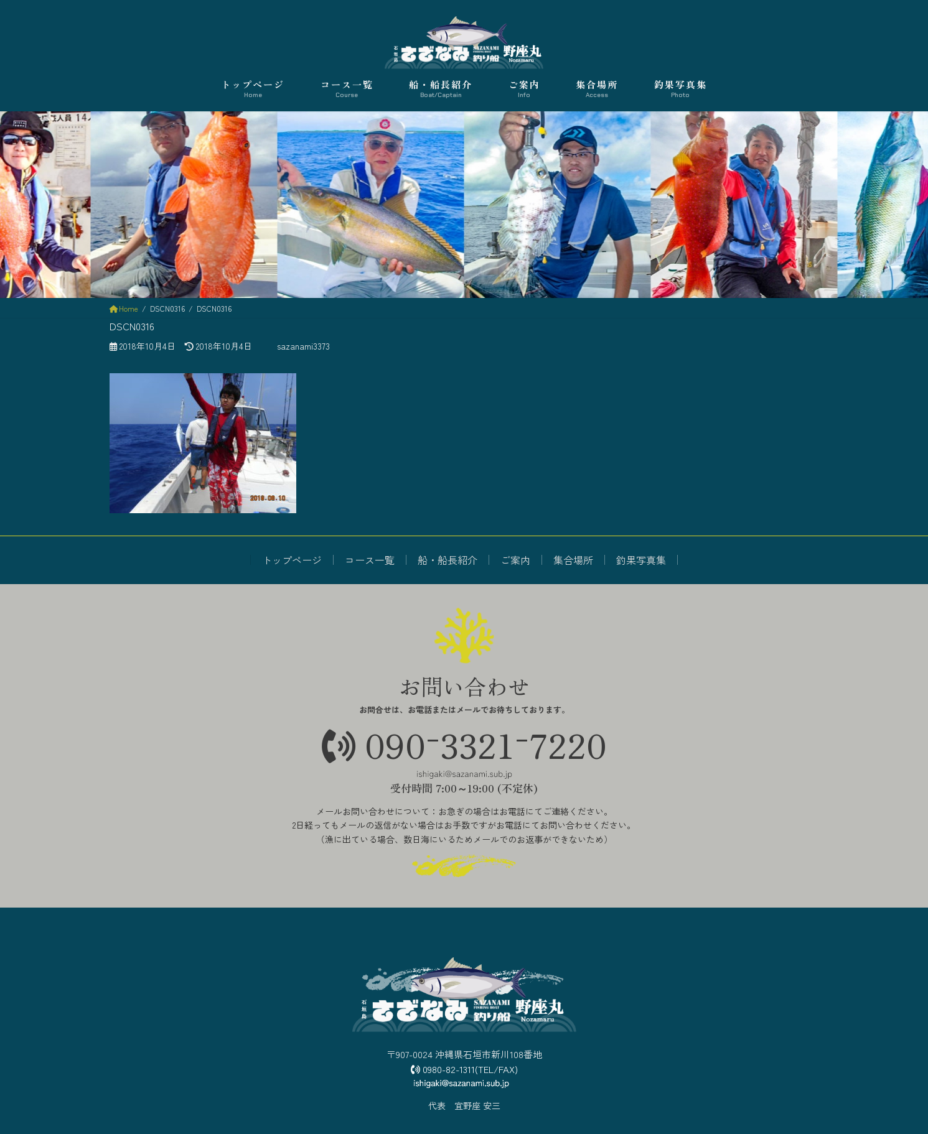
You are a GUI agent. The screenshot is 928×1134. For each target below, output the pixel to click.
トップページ (292, 559)
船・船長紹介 (447, 559)
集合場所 (573, 559)
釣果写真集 (641, 559)
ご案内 (515, 559)
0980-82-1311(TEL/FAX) (464, 1069)
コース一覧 (370, 559)
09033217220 (464, 744)
